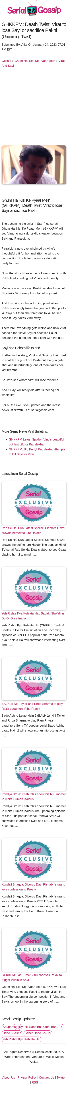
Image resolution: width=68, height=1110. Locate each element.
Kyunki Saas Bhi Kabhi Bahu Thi (41, 1027)
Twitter (61, 1077)
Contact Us (46, 1077)
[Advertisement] (34, 108)
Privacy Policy (26, 1077)
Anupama (9, 1027)
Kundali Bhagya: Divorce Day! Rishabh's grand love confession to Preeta (33, 887)
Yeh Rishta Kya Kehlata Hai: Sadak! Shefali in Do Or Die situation (33, 616)
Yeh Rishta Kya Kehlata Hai (21, 1039)
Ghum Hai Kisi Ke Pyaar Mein (35, 61)
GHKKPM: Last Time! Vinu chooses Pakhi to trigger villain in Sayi (32, 977)
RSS (35, 1082)
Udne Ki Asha (12, 1033)
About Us (8, 1077)
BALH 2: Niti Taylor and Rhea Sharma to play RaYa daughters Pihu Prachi (32, 706)
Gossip (6, 61)
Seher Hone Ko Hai (38, 1033)
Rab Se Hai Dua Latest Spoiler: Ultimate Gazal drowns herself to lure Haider (33, 530)
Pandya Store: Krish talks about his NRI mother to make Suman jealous (34, 796)
